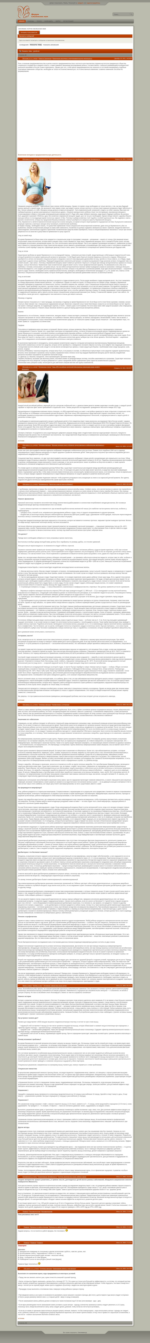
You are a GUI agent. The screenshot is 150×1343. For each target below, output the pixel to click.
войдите (80, 3)
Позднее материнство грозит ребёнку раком (72, 1176)
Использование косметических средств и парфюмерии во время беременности (74, 159)
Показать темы (36, 45)
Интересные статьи (45, 367)
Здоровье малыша (45, 445)
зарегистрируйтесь (93, 3)
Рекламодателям (34, 1211)
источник (21, 441)
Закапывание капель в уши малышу (64, 1268)
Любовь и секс (37, 985)
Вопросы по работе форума (39, 1227)
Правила (25, 1211)
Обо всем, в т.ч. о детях (29, 58)
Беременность (43, 159)
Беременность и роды (30, 1176)
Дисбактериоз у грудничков (60, 704)
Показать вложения (51, 45)
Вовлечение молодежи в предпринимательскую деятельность (72, 58)
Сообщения (23, 45)
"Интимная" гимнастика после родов (54, 985)
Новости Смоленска (45, 58)
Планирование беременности (47, 1176)
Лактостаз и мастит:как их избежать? (61, 484)
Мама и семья (27, 985)
